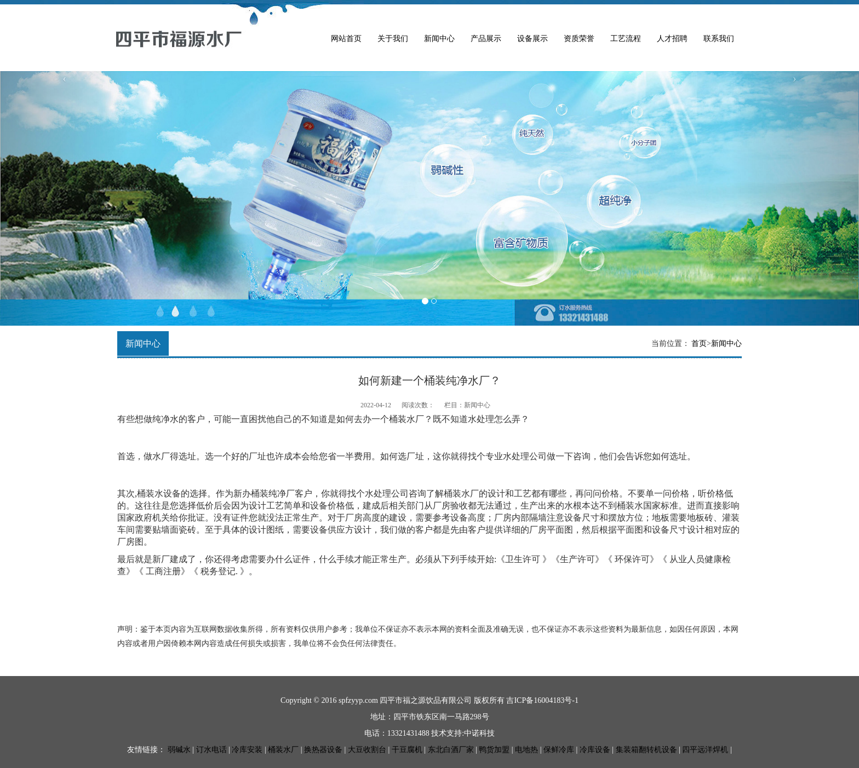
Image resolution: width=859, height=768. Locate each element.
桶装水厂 (283, 750)
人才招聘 (672, 38)
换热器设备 (323, 750)
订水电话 (211, 750)
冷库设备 (595, 750)
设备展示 (532, 38)
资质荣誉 (579, 38)
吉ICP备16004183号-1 (542, 700)
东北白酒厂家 (451, 750)
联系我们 (718, 38)
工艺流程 (625, 38)
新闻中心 (439, 38)
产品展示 (486, 38)
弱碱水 (179, 750)
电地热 (526, 750)
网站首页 (346, 38)
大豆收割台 (367, 750)
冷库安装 (247, 750)
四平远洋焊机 (705, 750)
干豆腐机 (407, 750)
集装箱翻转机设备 (646, 750)
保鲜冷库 (558, 750)
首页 (699, 343)
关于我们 (392, 38)
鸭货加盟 (494, 750)
